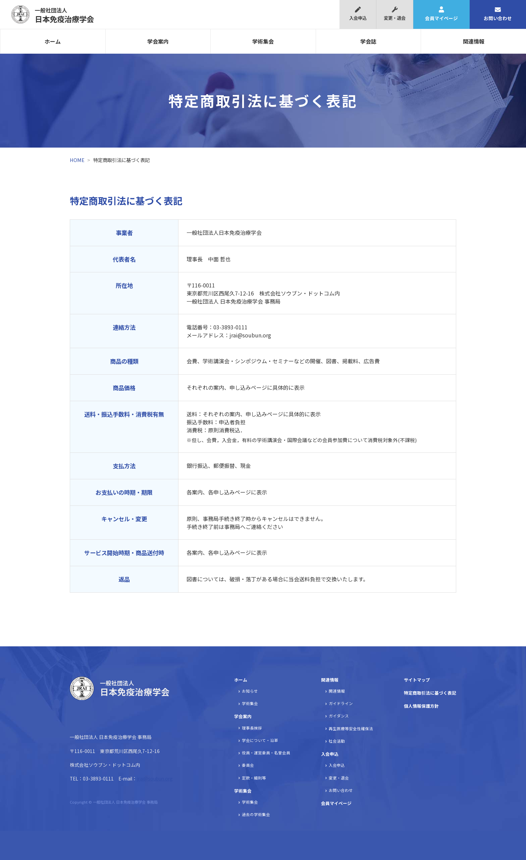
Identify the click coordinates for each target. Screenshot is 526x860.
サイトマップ (417, 680)
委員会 (248, 765)
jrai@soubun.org (155, 778)
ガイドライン (341, 703)
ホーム (53, 41)
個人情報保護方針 (421, 706)
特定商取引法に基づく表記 (430, 693)
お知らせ (250, 691)
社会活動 (337, 741)
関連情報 (473, 41)
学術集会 (263, 41)
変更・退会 (395, 14)
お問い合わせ (498, 14)
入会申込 (358, 14)
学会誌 (368, 41)
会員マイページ (441, 14)
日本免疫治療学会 (64, 15)
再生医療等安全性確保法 (351, 728)
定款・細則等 (254, 778)
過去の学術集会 (256, 814)
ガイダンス (339, 715)
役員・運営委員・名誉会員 (266, 752)
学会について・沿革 (260, 740)
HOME (77, 159)
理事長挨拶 (252, 728)
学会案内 (158, 41)
